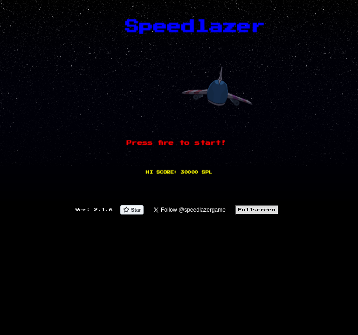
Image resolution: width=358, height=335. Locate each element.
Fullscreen (256, 210)
